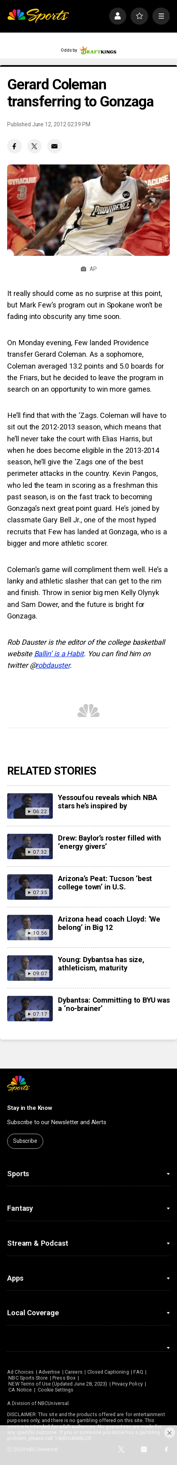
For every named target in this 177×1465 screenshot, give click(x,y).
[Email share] (54, 146)
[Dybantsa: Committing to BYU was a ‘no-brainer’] (29, 1008)
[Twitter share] (34, 146)
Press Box (63, 1378)
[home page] (38, 16)
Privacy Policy (127, 1384)
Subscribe (25, 1141)
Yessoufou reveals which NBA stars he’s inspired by (107, 801)
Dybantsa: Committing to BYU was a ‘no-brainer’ (113, 1004)
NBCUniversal (53, 1403)
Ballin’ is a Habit (59, 653)
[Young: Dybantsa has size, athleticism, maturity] (29, 968)
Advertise (49, 1372)
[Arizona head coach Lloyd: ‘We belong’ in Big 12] (29, 927)
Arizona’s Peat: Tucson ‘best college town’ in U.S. (105, 882)
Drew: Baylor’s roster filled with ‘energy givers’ (109, 842)
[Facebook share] (14, 146)
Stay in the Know (29, 1107)
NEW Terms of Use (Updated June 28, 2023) (57, 1384)
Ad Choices (20, 1372)
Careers (73, 1372)
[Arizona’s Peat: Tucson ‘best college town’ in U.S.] (29, 887)
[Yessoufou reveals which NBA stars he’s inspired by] (29, 806)
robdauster (52, 665)
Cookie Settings (55, 1390)
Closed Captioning (108, 1372)
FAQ (138, 1372)
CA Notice (20, 1390)
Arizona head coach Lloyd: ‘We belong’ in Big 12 (109, 923)
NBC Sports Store (28, 1378)
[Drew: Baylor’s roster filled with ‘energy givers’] (29, 846)
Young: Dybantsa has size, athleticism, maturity (101, 963)
